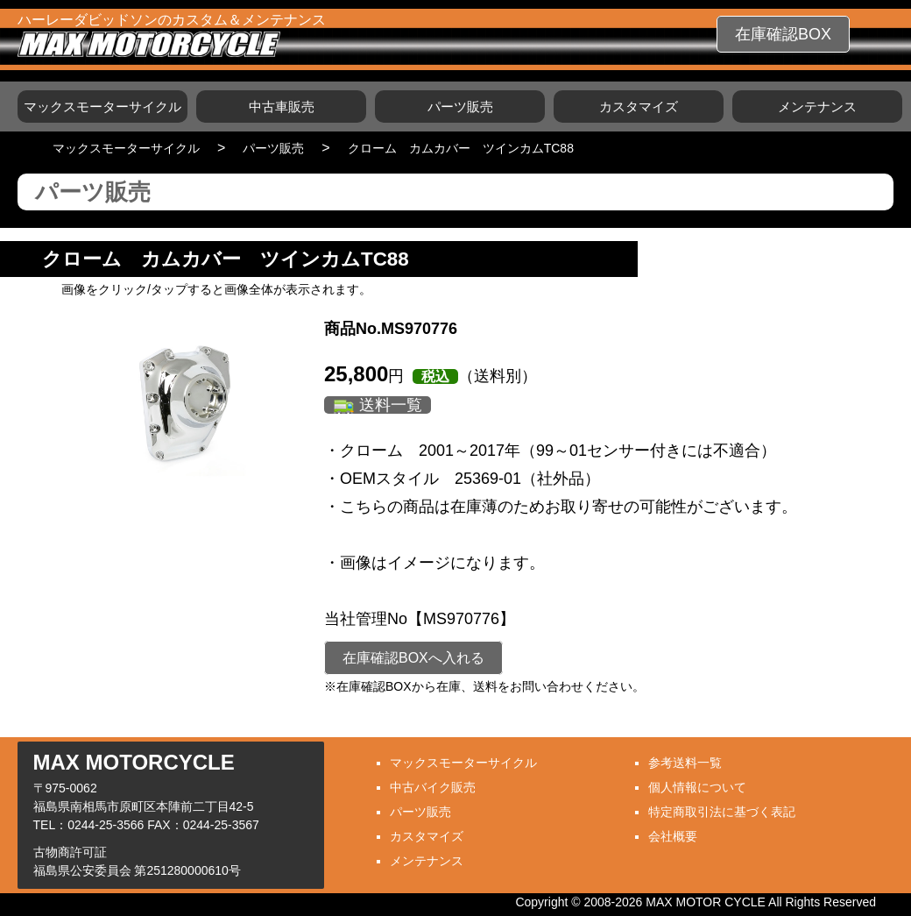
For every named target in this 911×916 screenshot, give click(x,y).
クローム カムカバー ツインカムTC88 (461, 148)
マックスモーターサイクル (102, 106)
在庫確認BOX (783, 34)
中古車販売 (281, 106)
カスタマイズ (638, 106)
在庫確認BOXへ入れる (413, 657)
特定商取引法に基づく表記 (721, 812)
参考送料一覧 (685, 763)
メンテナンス (817, 106)
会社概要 (672, 836)
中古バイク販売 (433, 787)
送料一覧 (390, 405)
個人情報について (697, 787)
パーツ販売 (460, 106)
